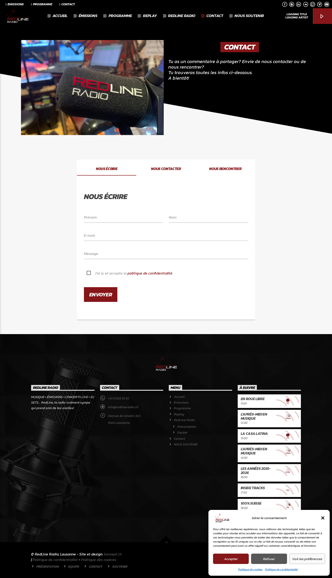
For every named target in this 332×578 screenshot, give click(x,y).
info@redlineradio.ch (123, 407)
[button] (322, 518)
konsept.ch (113, 554)
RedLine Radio (181, 16)
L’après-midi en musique (254, 416)
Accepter (231, 558)
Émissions (88, 16)
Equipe (182, 432)
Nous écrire (106, 168)
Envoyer (100, 294)
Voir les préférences (307, 558)
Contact (66, 4)
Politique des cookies (98, 559)
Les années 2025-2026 (256, 470)
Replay (150, 16)
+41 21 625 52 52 (118, 398)
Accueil (60, 16)
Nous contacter (166, 168)
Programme (41, 4)
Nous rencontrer (225, 168)
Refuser (269, 558)
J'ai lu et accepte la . (134, 273)
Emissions (14, 4)
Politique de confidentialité (281, 569)
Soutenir (119, 566)
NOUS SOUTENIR (249, 16)
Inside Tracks (253, 488)
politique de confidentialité (149, 273)
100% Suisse (251, 503)
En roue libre (253, 399)
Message (91, 253)
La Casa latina (254, 433)
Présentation (186, 426)
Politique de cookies (250, 569)
